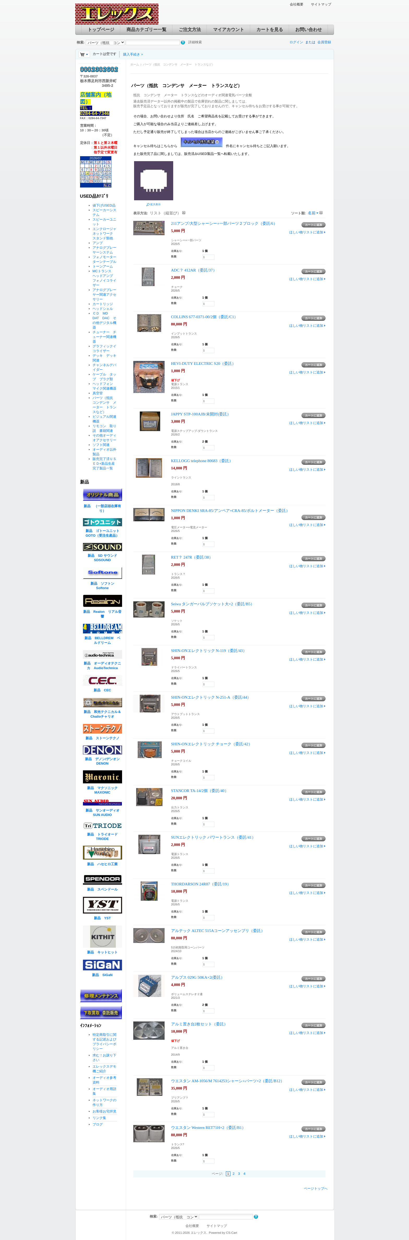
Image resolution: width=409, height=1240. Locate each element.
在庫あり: (176, 251)
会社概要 (296, 4)
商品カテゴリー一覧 (146, 29)
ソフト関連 (101, 445)
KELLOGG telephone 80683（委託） (202, 460)
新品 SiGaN (102, 975)
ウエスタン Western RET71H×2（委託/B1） (208, 1127)
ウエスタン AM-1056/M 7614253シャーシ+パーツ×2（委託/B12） (227, 1081)
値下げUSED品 (104, 205)
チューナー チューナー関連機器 (104, 336)
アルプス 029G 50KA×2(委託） (198, 977)
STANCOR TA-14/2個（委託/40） (199, 790)
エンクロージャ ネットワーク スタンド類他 (106, 233)
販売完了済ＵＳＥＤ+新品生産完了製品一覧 (104, 463)
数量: (174, 256)
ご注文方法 (190, 29)
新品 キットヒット (102, 952)
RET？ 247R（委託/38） (192, 557)
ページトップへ (316, 1188)
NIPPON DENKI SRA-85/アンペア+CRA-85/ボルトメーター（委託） (230, 510)
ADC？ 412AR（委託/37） (194, 270)
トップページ (101, 29)
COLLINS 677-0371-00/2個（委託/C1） (204, 316)
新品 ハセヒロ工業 (102, 864)
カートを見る (269, 29)
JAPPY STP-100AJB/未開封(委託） (201, 414)
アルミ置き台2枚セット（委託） (199, 1024)
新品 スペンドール (102, 889)
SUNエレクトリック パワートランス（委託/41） (213, 837)
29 (91, 181)
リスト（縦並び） (165, 213)
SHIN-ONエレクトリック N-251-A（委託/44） (211, 697)
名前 (312, 213)
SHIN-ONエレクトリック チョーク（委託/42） (211, 744)
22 (91, 177)
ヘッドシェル (103, 309)
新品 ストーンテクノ (102, 738)
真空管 (98, 393)
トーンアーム (103, 266)
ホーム (134, 64)
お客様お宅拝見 (104, 1111)
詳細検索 (195, 42)
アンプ (98, 243)
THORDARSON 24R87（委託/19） (201, 884)
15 (91, 174)
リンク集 (99, 1118)
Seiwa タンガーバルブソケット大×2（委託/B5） (213, 604)
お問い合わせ (308, 29)
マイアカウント (228, 29)
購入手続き (131, 54)
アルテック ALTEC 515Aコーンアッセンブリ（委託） (218, 930)
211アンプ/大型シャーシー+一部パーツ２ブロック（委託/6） (224, 223)
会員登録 (324, 42)
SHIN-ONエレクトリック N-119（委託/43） (209, 650)
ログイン (296, 42)
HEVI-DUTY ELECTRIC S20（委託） (203, 363)
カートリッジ (104, 304)
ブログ (98, 1124)
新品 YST (102, 918)
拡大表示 (155, 204)
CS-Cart (231, 1233)
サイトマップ (321, 4)
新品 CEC (104, 690)
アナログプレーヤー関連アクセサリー (104, 294)
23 (95, 177)
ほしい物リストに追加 (306, 232)
